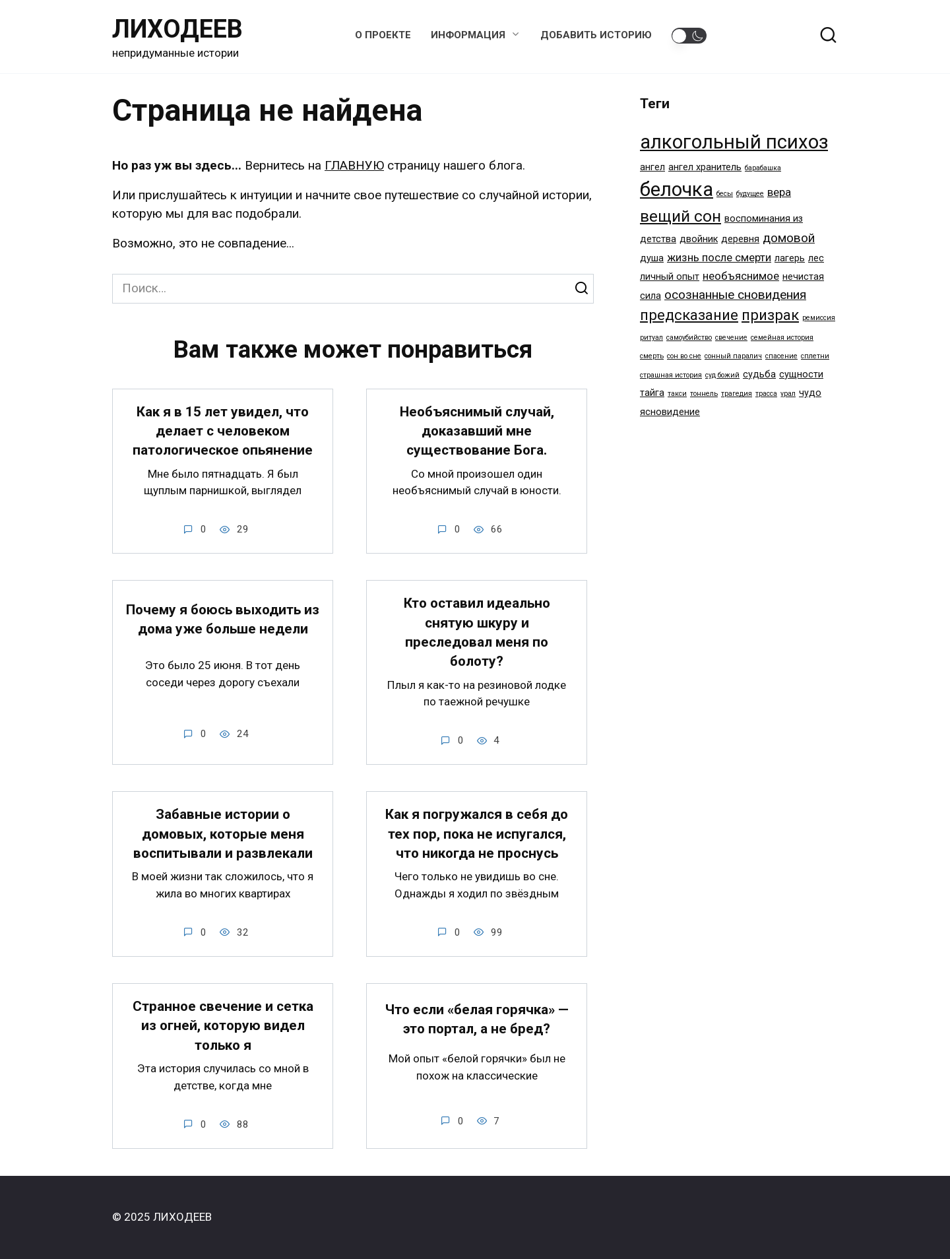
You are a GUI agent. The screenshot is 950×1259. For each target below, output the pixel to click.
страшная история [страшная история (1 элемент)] (671, 375)
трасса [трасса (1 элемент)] (766, 393)
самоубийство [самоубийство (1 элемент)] (689, 337)
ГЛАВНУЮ (354, 165)
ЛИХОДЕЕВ (177, 29)
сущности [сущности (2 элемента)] (801, 374)
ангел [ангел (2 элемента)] (652, 167)
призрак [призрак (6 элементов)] (770, 314)
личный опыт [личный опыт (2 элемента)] (669, 276)
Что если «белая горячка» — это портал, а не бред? (477, 1019)
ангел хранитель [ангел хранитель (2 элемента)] (705, 167)
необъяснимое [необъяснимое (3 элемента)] (741, 275)
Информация (468, 35)
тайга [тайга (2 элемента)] (652, 393)
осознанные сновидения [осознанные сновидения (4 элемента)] (735, 294)
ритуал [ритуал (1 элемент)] (651, 337)
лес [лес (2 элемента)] (816, 258)
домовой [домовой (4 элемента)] (789, 237)
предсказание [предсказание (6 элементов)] (689, 314)
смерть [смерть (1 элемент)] (652, 356)
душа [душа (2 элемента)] (652, 258)
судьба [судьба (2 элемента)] (759, 374)
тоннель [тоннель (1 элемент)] (704, 393)
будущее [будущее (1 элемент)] (750, 193)
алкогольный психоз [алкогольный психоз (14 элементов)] (734, 142)
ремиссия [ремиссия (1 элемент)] (818, 317)
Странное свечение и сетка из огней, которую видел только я (223, 1026)
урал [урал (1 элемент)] (788, 393)
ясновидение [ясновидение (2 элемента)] (670, 412)
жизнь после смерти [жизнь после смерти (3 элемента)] (719, 257)
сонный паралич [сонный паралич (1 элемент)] (733, 356)
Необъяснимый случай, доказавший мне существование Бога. (477, 431)
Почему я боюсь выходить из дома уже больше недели (222, 619)
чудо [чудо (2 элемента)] (810, 393)
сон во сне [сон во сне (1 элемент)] (684, 356)
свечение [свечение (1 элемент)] (731, 337)
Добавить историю (596, 35)
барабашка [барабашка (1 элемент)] (763, 168)
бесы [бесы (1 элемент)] (724, 193)
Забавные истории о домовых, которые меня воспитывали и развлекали (223, 834)
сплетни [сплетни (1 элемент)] (815, 356)
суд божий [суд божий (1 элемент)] (722, 375)
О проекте (383, 35)
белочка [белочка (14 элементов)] (676, 189)
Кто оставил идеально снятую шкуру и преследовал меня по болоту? (477, 633)
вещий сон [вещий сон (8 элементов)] (680, 216)
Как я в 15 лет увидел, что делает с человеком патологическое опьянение (223, 431)
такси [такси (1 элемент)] (677, 393)
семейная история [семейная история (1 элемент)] (782, 337)
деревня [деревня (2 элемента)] (740, 239)
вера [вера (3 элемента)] (779, 192)
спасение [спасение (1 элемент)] (781, 356)
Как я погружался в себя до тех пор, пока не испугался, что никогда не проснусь (476, 834)
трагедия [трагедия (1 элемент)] (736, 393)
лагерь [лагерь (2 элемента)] (790, 258)
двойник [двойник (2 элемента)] (699, 239)
